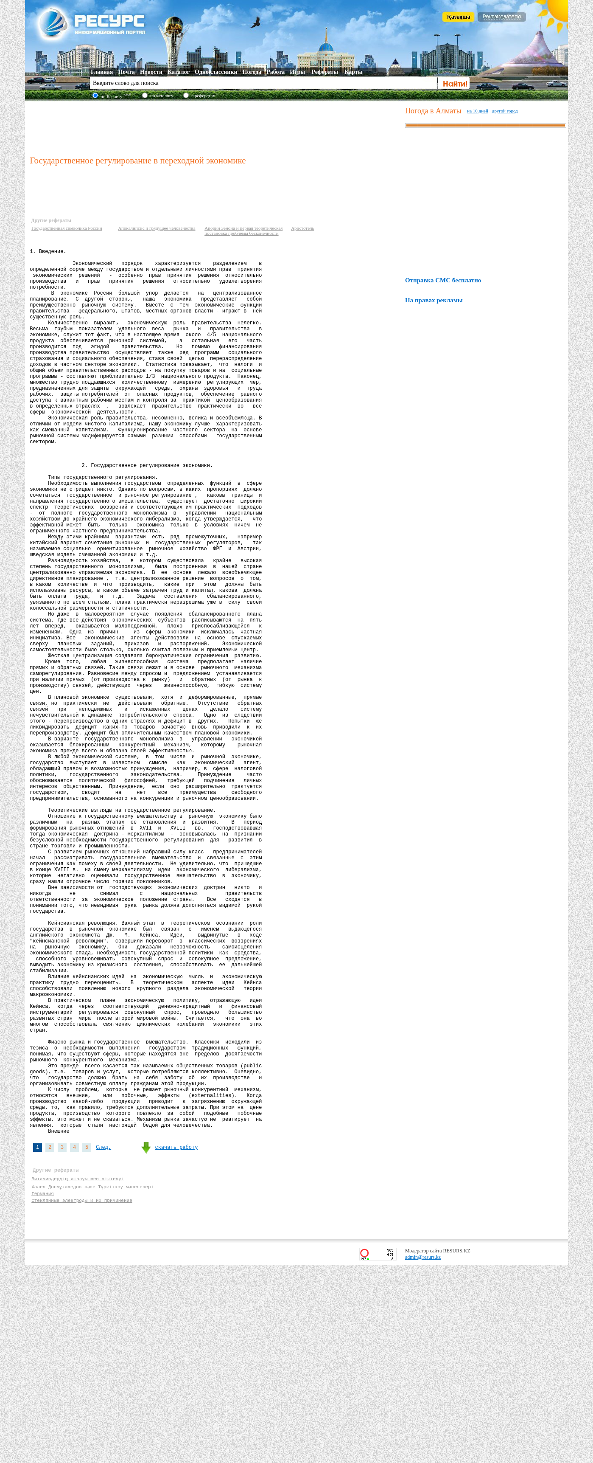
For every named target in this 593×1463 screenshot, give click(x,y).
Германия (42, 1388)
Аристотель (302, 228)
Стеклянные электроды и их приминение (81, 1396)
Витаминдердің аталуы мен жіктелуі (77, 1372)
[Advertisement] (215, 127)
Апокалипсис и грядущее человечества (156, 228)
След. (103, 1337)
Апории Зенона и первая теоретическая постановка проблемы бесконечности (243, 230)
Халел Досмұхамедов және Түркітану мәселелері (92, 1380)
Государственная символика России (66, 228)
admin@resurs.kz (423, 1455)
